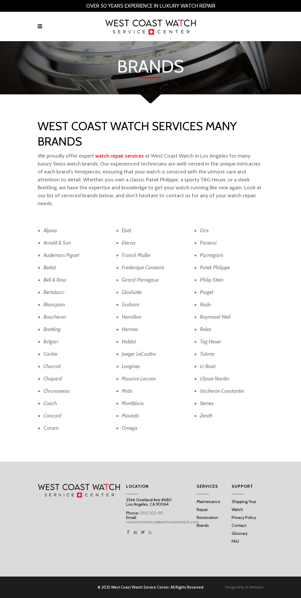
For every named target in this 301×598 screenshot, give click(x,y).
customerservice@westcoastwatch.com (162, 521)
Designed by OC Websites (244, 587)
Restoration (207, 517)
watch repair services (119, 156)
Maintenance (208, 501)
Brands (203, 525)
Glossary (240, 533)
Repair (202, 509)
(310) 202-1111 (151, 513)
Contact (239, 525)
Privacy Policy (244, 517)
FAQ (235, 541)
